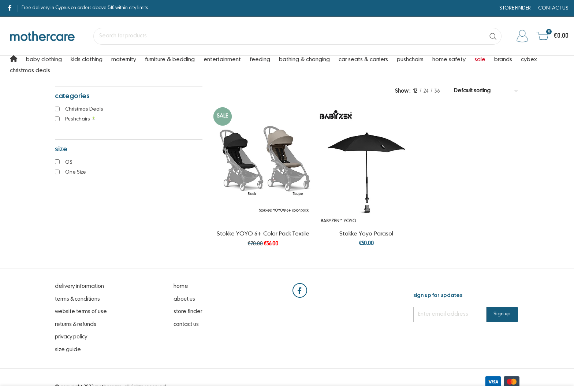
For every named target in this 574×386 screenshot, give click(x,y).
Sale (479, 60)
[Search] (297, 36)
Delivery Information (79, 286)
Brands (503, 60)
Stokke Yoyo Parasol (366, 234)
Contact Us (186, 324)
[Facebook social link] (9, 8)
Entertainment (222, 60)
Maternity (123, 60)
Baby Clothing (44, 60)
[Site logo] (42, 35)
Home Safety (449, 60)
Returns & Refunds (75, 324)
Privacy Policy (71, 336)
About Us (184, 299)
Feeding (260, 60)
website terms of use (81, 311)
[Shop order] (486, 91)
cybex (529, 60)
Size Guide (68, 349)
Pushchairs (410, 60)
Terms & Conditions (77, 299)
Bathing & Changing (304, 60)
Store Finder (188, 311)
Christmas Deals (30, 71)
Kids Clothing (86, 60)
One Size (75, 172)
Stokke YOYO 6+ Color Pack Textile (263, 234)
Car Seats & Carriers (363, 60)
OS (68, 162)
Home (181, 286)
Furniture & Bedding (170, 60)
